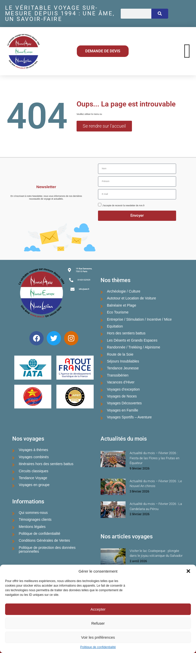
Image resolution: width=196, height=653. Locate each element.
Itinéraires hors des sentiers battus (46, 464)
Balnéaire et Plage (121, 305)
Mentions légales (32, 527)
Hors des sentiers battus (126, 333)
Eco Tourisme (118, 312)
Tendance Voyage (33, 478)
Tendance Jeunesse (123, 368)
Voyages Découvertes (124, 403)
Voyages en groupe (34, 485)
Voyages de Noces (122, 396)
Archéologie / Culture (123, 291)
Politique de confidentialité (98, 647)
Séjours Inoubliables (123, 361)
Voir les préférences (98, 637)
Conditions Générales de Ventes (44, 540)
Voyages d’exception (123, 389)
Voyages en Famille (122, 410)
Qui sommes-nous (33, 513)
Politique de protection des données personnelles (47, 549)
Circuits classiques (33, 471)
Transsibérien (117, 375)
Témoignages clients (35, 519)
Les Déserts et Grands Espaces (132, 340)
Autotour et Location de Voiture (131, 298)
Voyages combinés (34, 457)
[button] (188, 571)
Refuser (98, 623)
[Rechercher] (159, 14)
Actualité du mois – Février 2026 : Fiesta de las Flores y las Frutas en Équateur (154, 458)
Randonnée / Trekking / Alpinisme (133, 347)
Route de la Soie (120, 354)
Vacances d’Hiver (120, 382)
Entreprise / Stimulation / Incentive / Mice (139, 319)
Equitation (115, 326)
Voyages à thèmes (33, 450)
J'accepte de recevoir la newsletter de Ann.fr (123, 205)
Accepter (97, 609)
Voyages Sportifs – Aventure (129, 417)
